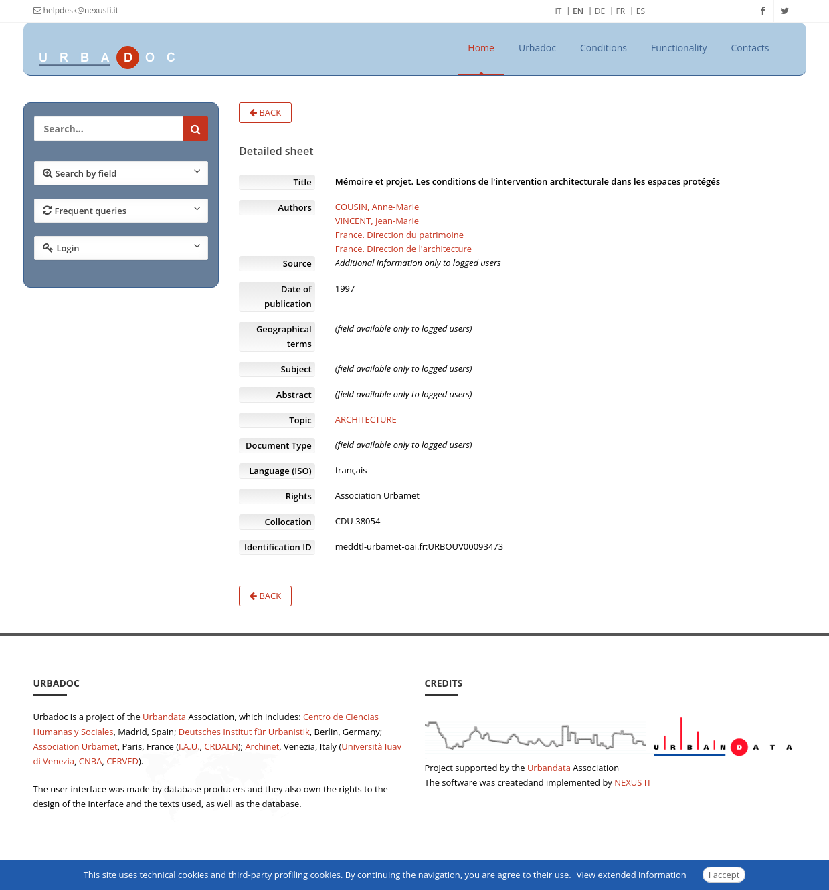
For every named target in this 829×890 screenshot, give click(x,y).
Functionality (679, 47)
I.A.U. (189, 746)
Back (265, 112)
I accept (724, 875)
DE (600, 11)
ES (640, 11)
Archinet (262, 746)
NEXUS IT (632, 782)
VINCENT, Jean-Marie (377, 221)
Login (122, 247)
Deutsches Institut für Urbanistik (244, 732)
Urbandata (164, 717)
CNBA (90, 761)
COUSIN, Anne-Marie (377, 207)
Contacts (750, 47)
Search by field (122, 172)
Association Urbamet (75, 746)
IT (558, 11)
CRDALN (221, 746)
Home (481, 47)
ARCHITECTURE (366, 419)
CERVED (122, 761)
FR (621, 11)
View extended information (631, 875)
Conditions (603, 47)
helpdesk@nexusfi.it (75, 10)
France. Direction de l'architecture (403, 249)
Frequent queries (122, 210)
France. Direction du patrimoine (399, 235)
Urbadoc (537, 47)
